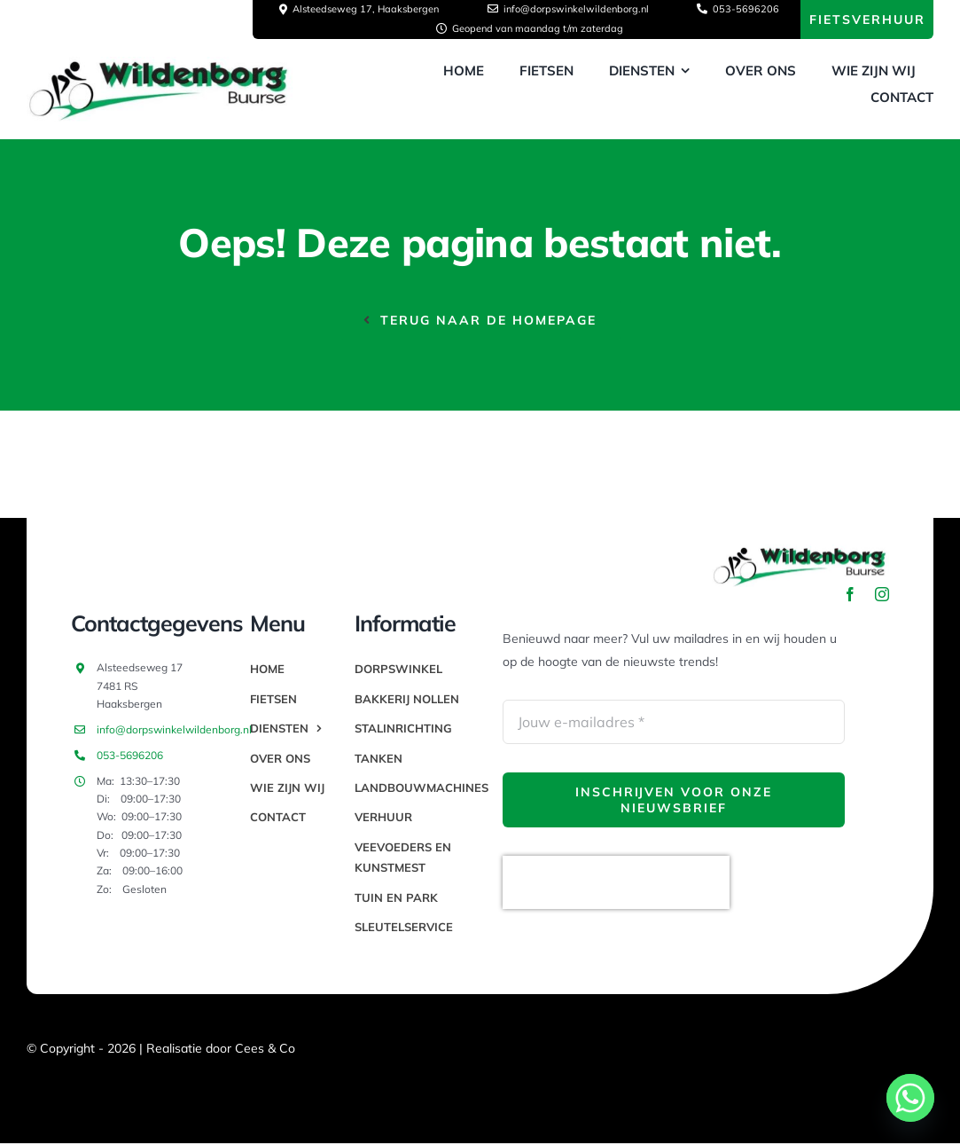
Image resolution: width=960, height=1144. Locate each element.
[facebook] (850, 594)
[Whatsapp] (910, 1098)
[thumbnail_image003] (160, 64)
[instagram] (882, 594)
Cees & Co (265, 1048)
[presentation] (616, 882)
